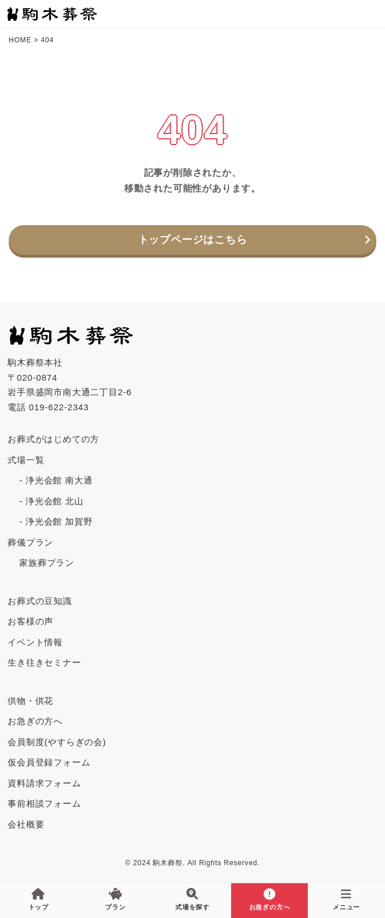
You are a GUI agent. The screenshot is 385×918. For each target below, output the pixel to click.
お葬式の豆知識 (40, 601)
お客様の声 (30, 621)
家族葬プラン (46, 563)
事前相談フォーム (44, 803)
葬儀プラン (30, 542)
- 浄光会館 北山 (51, 501)
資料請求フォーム (44, 783)
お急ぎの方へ (35, 721)
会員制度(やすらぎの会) (57, 742)
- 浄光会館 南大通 (55, 480)
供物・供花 (30, 701)
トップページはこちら (192, 239)
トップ (38, 899)
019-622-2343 (59, 407)
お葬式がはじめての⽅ (53, 439)
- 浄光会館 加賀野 (55, 521)
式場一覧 (26, 460)
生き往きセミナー (44, 662)
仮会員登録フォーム (49, 762)
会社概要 (26, 824)
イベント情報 (35, 642)
